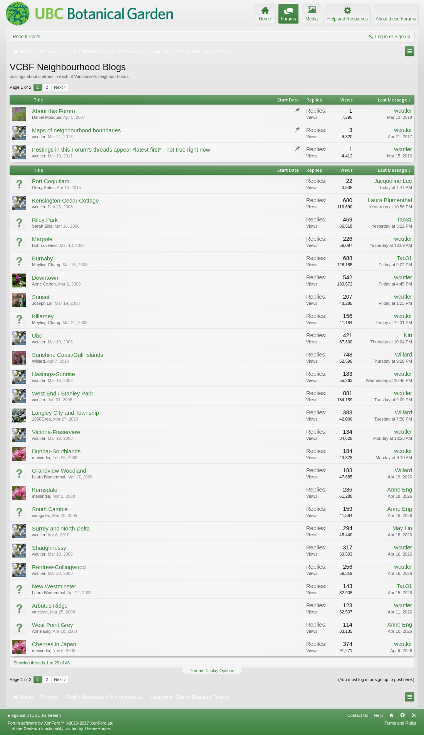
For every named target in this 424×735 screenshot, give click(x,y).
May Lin (402, 528)
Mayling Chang (46, 264)
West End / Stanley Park (62, 393)
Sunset (41, 297)
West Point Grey (52, 625)
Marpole (42, 239)
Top (402, 715)
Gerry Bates (43, 187)
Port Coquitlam (50, 181)
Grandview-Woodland (59, 471)
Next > (60, 87)
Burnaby (42, 258)
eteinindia (41, 457)
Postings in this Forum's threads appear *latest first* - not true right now (121, 150)
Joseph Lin (42, 303)
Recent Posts (26, 36)
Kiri (408, 335)
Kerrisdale (44, 490)
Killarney (43, 316)
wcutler (403, 111)
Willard (38, 361)
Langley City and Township (65, 413)
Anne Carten (44, 284)
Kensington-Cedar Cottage (65, 201)
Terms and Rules (400, 723)
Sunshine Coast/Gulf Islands (67, 355)
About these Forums (396, 19)
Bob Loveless (44, 245)
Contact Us (357, 715)
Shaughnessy (49, 548)
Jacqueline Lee (393, 181)
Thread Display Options (212, 670)
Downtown (45, 278)
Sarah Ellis (42, 226)
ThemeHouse (97, 728)
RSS (413, 715)
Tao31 (404, 219)
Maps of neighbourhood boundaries (76, 130)
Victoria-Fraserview (56, 432)
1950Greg (41, 419)
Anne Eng (399, 490)
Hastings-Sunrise (53, 374)
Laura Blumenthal (390, 200)
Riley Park (45, 220)
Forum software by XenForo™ (61, 723)
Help (378, 715)
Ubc (37, 336)
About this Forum (53, 111)
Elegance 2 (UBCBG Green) (34, 715)
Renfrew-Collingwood (58, 567)
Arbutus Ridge (50, 606)
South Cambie (50, 509)
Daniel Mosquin (46, 117)
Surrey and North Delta (61, 528)
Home (391, 715)
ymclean (40, 612)
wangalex (41, 515)
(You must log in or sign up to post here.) (376, 679)
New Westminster (54, 586)
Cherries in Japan (54, 644)
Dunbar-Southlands (56, 451)
